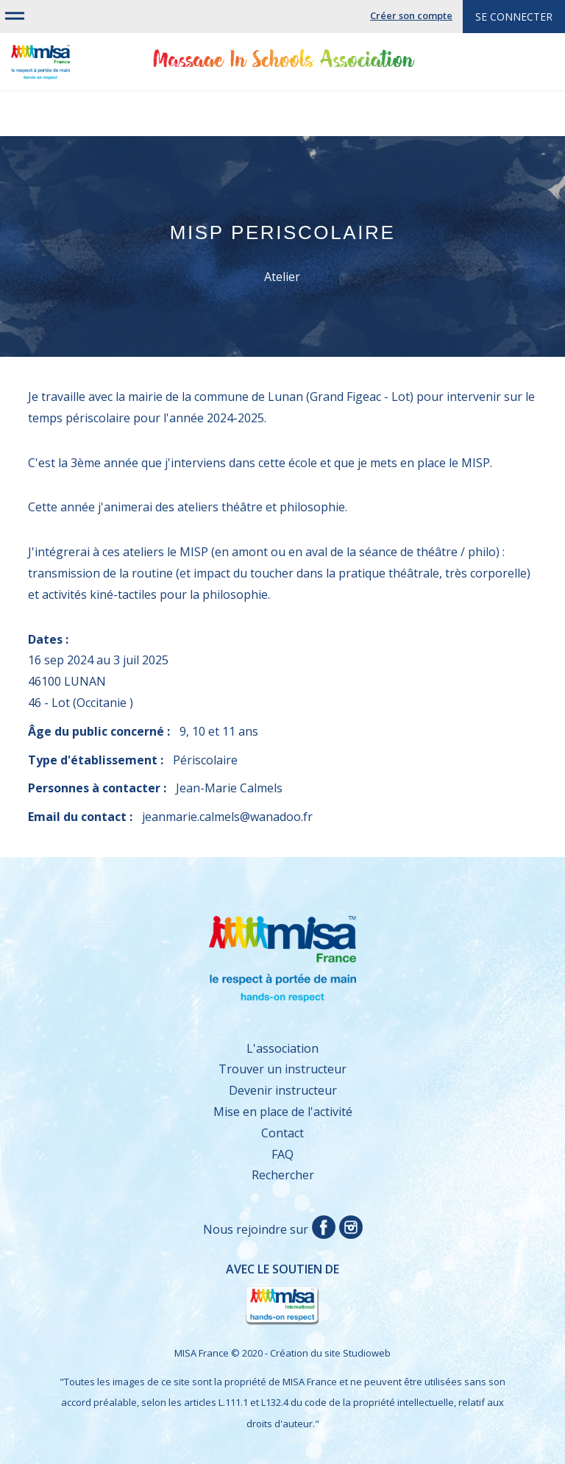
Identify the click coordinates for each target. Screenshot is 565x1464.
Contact (282, 1133)
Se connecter (513, 17)
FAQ (282, 1154)
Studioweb (367, 1353)
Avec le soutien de (191, 1294)
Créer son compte (411, 15)
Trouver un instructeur (282, 1069)
